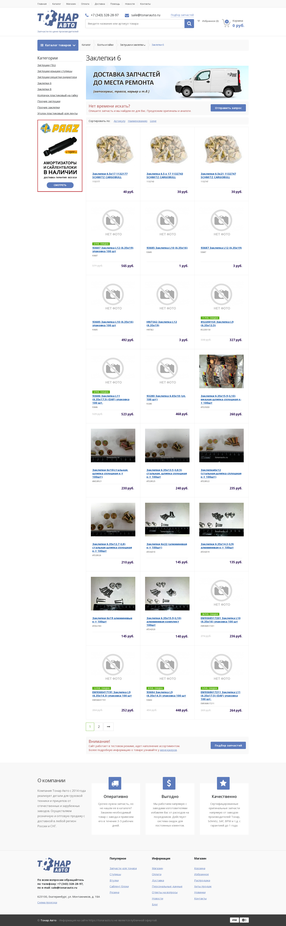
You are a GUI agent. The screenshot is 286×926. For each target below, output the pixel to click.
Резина (114, 892)
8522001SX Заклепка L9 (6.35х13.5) (217, 323)
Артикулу (120, 121)
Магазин (73, 4)
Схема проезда (47, 902)
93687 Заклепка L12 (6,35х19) (221, 248)
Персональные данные (167, 886)
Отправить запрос (228, 108)
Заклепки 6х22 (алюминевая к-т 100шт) (167, 545)
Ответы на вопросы (165, 892)
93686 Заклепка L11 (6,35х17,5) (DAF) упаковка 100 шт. (110, 399)
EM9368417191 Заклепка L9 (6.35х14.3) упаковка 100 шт (112, 693)
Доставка (103, 4)
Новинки (200, 892)
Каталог (57, 4)
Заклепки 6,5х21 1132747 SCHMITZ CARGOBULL (218, 175)
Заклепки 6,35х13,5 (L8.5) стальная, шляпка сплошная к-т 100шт (167, 473)
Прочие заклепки (48, 107)
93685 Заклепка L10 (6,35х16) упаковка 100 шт (112, 323)
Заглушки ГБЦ (46, 65)
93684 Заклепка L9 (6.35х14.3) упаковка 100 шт (166, 693)
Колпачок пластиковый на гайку (57, 95)
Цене (154, 121)
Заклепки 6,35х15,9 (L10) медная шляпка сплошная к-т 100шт (221, 399)
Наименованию (138, 121)
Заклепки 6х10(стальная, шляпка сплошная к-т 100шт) (110, 473)
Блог (155, 904)
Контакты (150, 4)
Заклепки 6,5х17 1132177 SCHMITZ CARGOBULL (110, 175)
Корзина (199, 868)
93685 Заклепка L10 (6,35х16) (167, 248)
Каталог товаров (56, 45)
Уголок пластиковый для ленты (57, 113)
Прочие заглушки (48, 101)
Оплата (87, 4)
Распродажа (202, 880)
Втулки (114, 880)
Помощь (119, 4)
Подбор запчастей (182, 15)
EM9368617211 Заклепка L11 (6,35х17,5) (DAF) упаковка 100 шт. (220, 695)
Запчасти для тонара (123, 868)
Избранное (207, 21)
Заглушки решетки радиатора (57, 77)
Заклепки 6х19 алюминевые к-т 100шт (112, 619)
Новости (134, 4)
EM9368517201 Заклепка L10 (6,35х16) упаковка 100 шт (220, 619)
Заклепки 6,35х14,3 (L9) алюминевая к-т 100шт (217, 545)
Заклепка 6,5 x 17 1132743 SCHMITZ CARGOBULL (165, 175)
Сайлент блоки (119, 886)
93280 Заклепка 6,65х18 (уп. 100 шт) (166, 397)
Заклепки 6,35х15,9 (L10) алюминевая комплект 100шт (164, 621)
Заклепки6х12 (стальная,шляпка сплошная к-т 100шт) (221, 473)
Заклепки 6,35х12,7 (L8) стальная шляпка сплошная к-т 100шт (112, 547)
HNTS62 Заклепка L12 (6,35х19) (162, 323)
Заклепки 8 (44, 89)
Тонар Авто (48, 920)
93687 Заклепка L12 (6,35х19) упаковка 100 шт (112, 249)
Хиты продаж (203, 886)
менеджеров (168, 750)
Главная (42, 4)
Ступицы (115, 874)
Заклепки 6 (158, 45)
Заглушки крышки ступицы (54, 71)
